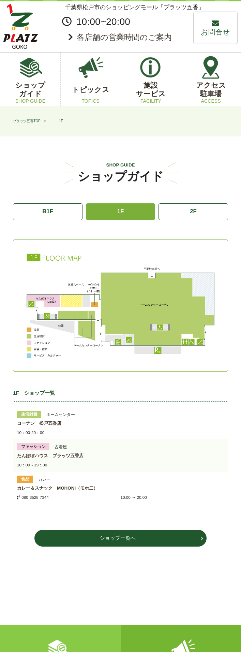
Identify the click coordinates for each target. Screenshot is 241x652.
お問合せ (215, 32)
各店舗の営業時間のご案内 (124, 37)
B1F (47, 211)
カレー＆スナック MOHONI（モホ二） (57, 488)
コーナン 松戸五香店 (39, 423)
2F (193, 211)
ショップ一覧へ (118, 538)
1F (120, 211)
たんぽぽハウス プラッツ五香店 (50, 455)
